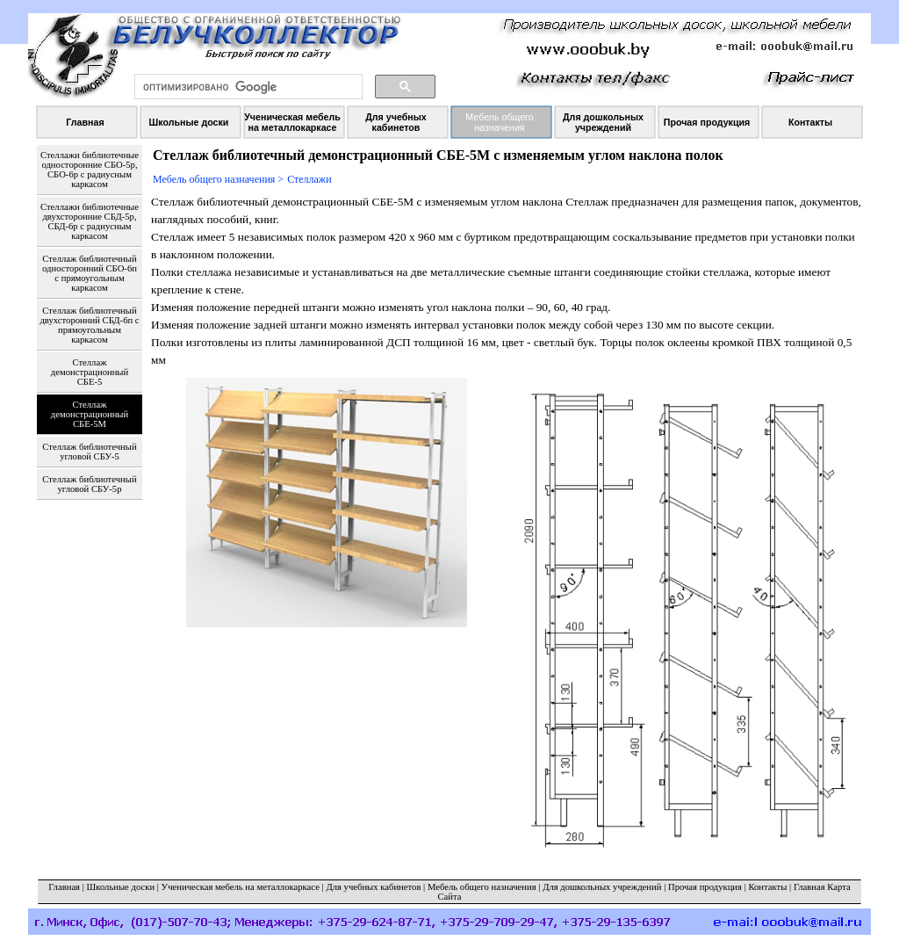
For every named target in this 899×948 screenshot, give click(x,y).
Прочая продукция (705, 887)
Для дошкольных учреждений (602, 887)
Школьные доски (121, 887)
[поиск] (246, 87)
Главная (64, 887)
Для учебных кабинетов (373, 887)
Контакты (767, 887)
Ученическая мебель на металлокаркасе (241, 887)
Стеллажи (309, 179)
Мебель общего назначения (482, 887)
